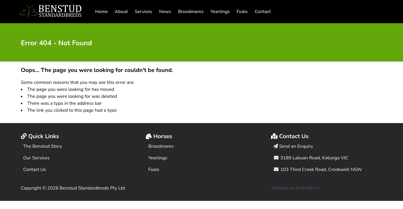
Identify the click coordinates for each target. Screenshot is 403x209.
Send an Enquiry (293, 146)
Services (143, 11)
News (165, 11)
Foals (242, 11)
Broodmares (191, 11)
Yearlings (220, 11)
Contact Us (34, 169)
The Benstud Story (42, 146)
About (121, 11)
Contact (263, 11)
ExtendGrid (307, 188)
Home (101, 11)
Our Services (36, 158)
